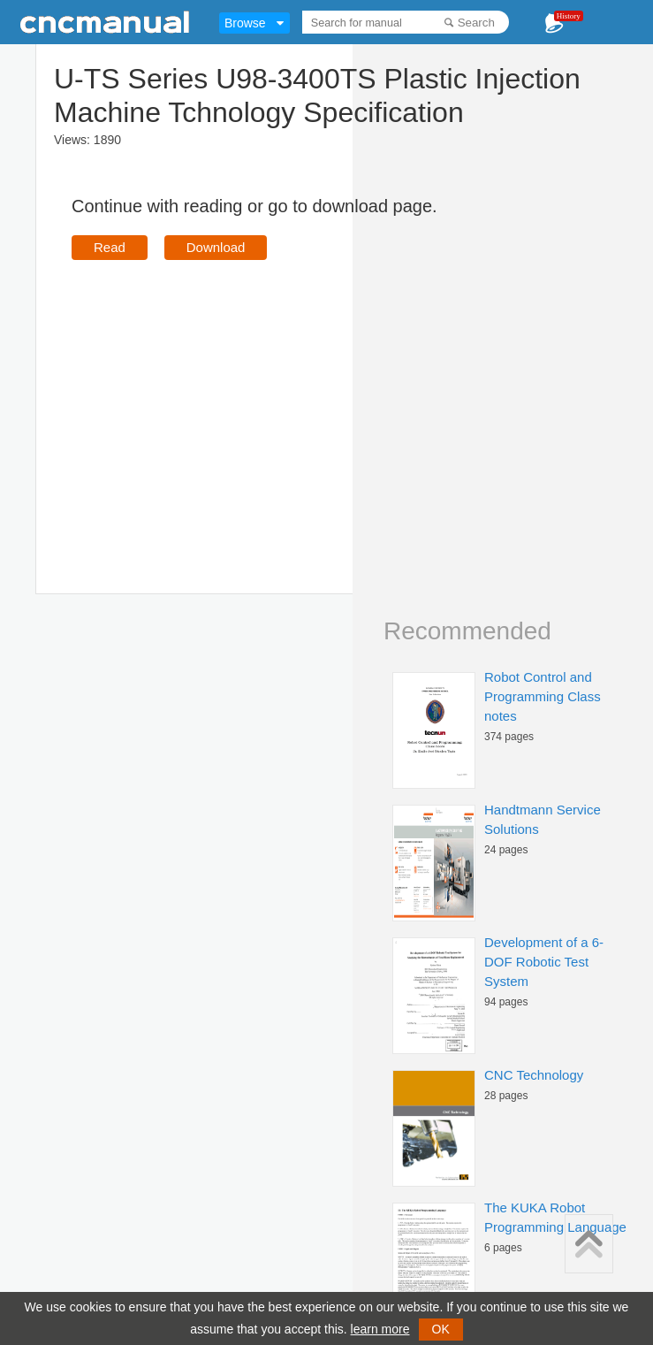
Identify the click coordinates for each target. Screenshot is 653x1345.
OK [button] (441, 1329)
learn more (380, 1329)
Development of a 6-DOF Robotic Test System (544, 962)
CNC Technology (533, 1074)
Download (216, 247)
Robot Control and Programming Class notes (542, 696)
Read (109, 247)
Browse (245, 23)
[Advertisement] (220, 401)
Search (476, 22)
